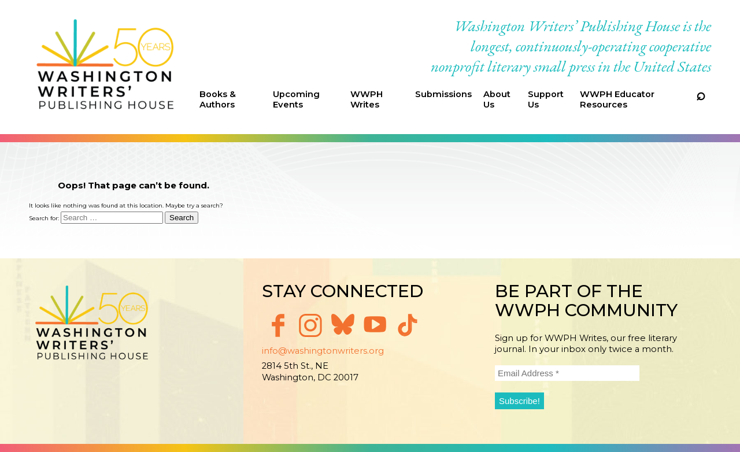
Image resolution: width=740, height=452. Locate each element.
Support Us (546, 99)
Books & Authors (217, 99)
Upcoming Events (296, 99)
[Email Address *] (567, 373)
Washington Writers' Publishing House (105, 67)
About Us (496, 99)
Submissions (443, 94)
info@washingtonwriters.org (323, 351)
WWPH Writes (366, 99)
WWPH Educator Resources (617, 99)
